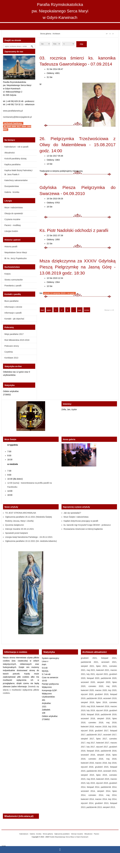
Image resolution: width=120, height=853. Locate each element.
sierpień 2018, (105, 718)
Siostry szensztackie (13, 280)
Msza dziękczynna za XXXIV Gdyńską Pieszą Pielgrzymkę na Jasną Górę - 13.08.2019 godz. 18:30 (78, 267)
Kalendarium (23, 834)
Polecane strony (11, 346)
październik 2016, (109, 751)
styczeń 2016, (88, 767)
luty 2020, (112, 690)
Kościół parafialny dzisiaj (15, 158)
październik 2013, (95, 807)
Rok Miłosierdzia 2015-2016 (16, 340)
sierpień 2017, (88, 739)
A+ (106, 34)
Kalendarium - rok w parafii (16, 147)
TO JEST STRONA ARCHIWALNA (20, 513)
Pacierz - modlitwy (12, 225)
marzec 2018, (101, 726)
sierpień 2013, (109, 807)
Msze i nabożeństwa (13, 207)
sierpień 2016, (105, 755)
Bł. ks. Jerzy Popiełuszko (15, 258)
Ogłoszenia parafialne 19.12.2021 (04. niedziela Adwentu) (31, 541)
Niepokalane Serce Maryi (15, 252)
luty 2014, (112, 799)
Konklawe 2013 (11, 358)
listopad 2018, (94, 714)
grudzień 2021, (91, 658)
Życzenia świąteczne (14, 525)
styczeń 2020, (88, 694)
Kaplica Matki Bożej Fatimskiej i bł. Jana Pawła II (18, 172)
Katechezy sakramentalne (16, 180)
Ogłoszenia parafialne (62, 834)
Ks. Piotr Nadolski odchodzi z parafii (74, 230)
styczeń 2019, (102, 710)
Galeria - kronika (11, 192)
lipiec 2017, (102, 739)
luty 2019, (91, 710)
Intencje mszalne (77, 834)
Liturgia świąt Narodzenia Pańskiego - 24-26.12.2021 (28, 537)
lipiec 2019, (102, 702)
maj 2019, (91, 706)
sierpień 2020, (105, 682)
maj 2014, (111, 795)
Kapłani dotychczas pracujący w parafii (81, 521)
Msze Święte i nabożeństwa (76, 517)
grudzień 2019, (102, 694)
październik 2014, (109, 787)
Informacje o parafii (13, 313)
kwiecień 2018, (88, 726)
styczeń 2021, (102, 674)
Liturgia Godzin (11, 231)
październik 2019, (95, 698)
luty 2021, (91, 674)
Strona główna (45, 34)
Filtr (81, 44)
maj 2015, (91, 779)
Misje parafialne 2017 (14, 334)
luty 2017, (91, 747)
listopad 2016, (94, 751)
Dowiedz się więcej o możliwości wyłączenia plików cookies (21, 689)
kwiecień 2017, (103, 743)
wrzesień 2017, (110, 734)
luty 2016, (112, 763)
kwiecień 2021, (103, 670)
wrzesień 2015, (110, 771)
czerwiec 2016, (97, 759)
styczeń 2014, (88, 803)
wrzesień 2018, (89, 718)
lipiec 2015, (102, 775)
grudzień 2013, (102, 803)
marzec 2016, (101, 763)
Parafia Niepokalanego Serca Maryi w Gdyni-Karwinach (68, 837)
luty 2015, (91, 783)
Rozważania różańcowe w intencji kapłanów (83, 529)
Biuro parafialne (11, 301)
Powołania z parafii (12, 285)
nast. (80, 310)
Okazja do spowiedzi (13, 213)
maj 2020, (111, 686)
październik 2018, (109, 714)
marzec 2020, (101, 690)
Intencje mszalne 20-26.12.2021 (19, 529)
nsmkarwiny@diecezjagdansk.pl (17, 117)
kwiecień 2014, (88, 799)
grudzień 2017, (102, 730)
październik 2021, (91, 662)
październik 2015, (95, 771)
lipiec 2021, (102, 666)
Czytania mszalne (12, 219)
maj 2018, (111, 722)
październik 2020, (109, 678)
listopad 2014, (94, 787)
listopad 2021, (109, 658)
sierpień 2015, (88, 775)
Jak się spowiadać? (72, 513)
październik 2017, (95, 734)
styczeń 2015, (102, 783)
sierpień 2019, (88, 702)
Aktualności (9, 153)
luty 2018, (112, 726)
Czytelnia (8, 352)
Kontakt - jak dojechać (14, 319)
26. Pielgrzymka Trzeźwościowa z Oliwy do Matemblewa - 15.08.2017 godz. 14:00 (78, 144)
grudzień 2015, (102, 767)
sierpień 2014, (105, 791)
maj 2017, (91, 743)
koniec (86, 310)
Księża (7, 274)
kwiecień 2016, (88, 763)
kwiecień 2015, (103, 779)
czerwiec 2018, (97, 722)
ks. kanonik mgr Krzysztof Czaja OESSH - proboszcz (87, 525)
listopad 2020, (94, 678)
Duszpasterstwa (11, 186)
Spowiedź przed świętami (16, 533)
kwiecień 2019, (103, 706)
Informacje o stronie (13, 307)
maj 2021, (91, 670)
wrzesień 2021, (109, 662)
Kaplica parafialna (12, 164)
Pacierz (96, 834)
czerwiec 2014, (97, 795)
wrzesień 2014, (89, 791)
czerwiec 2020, (97, 686)
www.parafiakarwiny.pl (13, 111)
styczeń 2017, (102, 747)
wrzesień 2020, (89, 682)
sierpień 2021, (88, 666)
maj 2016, (111, 759)
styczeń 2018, (88, 730)
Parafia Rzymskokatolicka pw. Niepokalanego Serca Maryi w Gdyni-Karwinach (60, 11)
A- (113, 34)
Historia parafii (10, 246)
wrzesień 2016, (89, 755)
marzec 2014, (101, 799)
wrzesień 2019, (110, 698)
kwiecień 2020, (88, 690)
